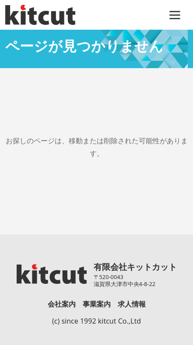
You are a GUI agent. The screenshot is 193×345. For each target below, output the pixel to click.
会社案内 (62, 304)
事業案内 (97, 304)
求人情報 (132, 304)
